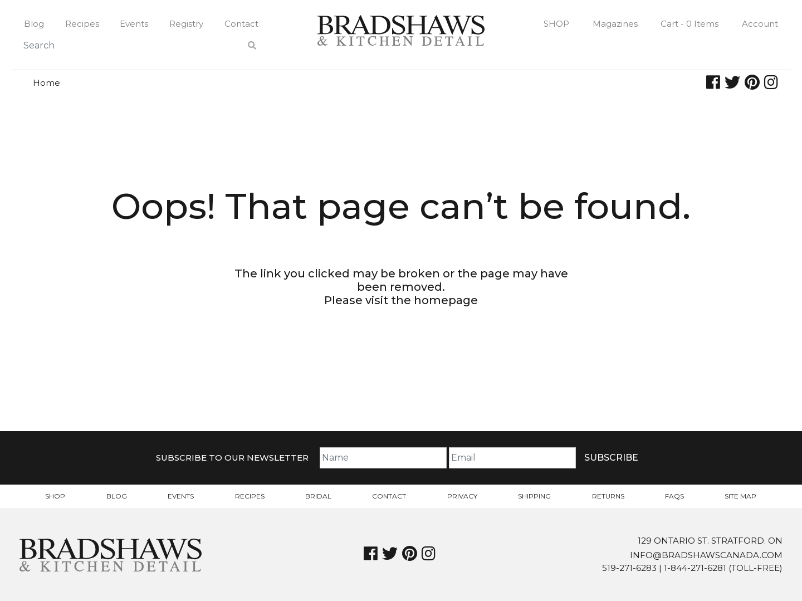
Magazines (615, 23)
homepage (446, 300)
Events (134, 23)
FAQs (674, 496)
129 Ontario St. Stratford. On (710, 540)
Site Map (740, 496)
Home (46, 82)
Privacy (462, 496)
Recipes (82, 23)
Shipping (534, 496)
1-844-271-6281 (695, 568)
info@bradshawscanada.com (706, 555)
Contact (241, 23)
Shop (556, 23)
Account (760, 23)
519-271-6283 (629, 568)
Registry (186, 23)
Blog (34, 23)
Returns (608, 496)
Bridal (318, 496)
